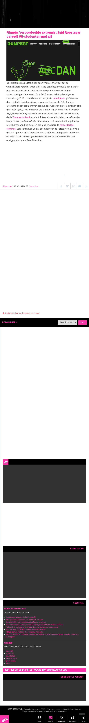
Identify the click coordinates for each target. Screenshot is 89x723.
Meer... (8, 663)
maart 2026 (10, 656)
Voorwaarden (60, 711)
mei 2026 (9, 651)
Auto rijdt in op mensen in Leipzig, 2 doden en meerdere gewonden (32, 627)
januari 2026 (11, 661)
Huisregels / (37, 709)
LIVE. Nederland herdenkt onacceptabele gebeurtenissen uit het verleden (34, 624)
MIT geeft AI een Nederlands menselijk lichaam (24, 619)
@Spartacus (7, 186)
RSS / (44, 709)
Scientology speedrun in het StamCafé (21, 617)
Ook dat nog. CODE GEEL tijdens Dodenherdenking (25, 629)
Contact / (28, 709)
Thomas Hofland (21, 117)
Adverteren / (49, 711)
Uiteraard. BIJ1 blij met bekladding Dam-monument (26, 622)
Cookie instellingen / (73, 709)
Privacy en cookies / (55, 709)
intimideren (59, 98)
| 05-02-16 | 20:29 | (25, 186)
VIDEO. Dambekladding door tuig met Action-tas (25, 632)
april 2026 (10, 653)
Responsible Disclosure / (33, 711)
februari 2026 (11, 658)
